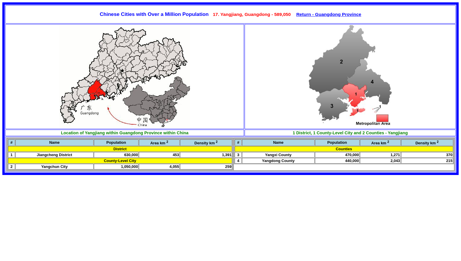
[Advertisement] (46, 220)
